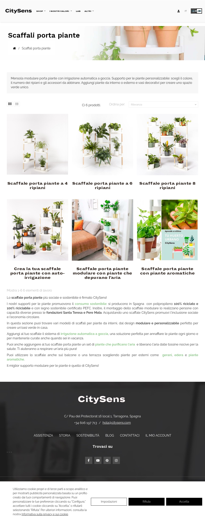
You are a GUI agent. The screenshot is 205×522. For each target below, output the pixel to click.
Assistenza (43, 435)
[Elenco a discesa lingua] (186, 11)
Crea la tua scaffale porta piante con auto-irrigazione (37, 273)
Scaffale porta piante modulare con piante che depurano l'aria (102, 273)
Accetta (184, 501)
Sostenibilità (87, 435)
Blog (109, 435)
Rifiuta (147, 501)
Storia (64, 435)
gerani (167, 355)
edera (178, 355)
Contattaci (129, 435)
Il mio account (158, 435)
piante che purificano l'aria (115, 344)
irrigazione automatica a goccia (84, 334)
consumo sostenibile (91, 304)
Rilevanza (164, 104)
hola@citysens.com (116, 423)
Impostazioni (109, 501)
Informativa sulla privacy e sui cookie (44, 514)
